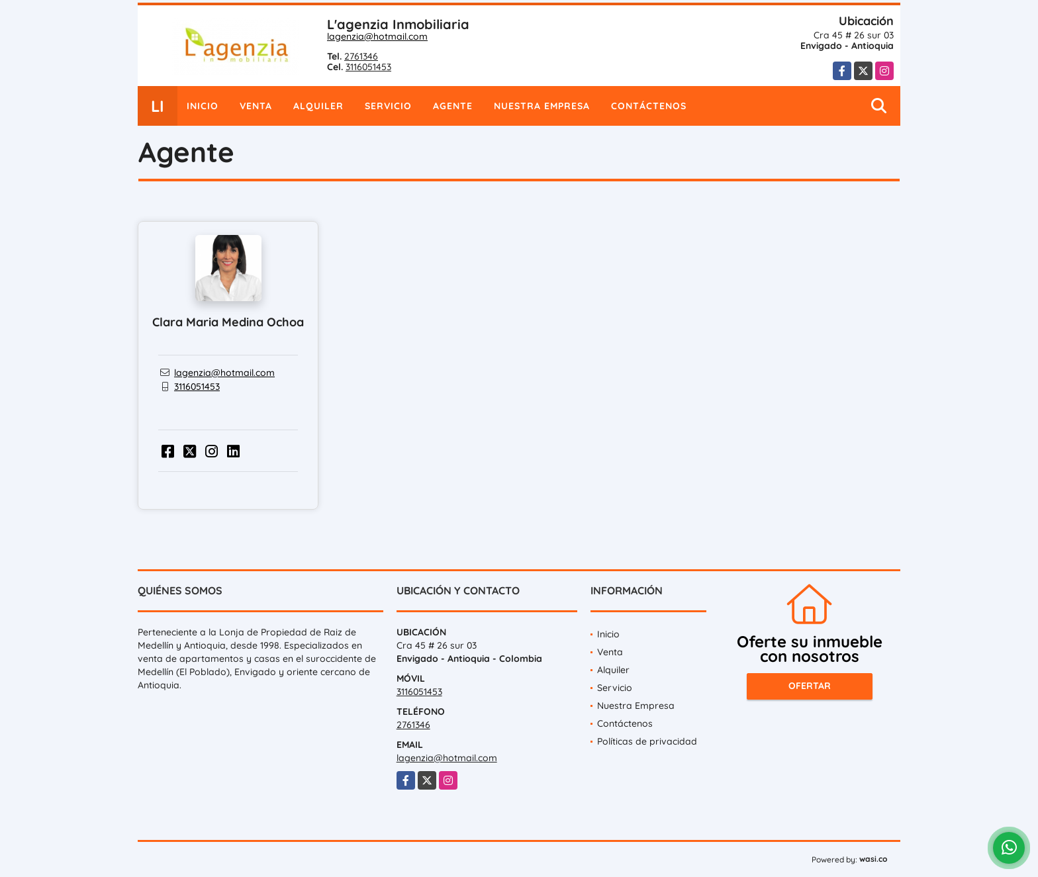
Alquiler (318, 106)
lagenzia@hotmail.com (377, 36)
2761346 (361, 56)
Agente (453, 106)
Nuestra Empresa (542, 106)
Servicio (388, 106)
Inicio (202, 106)
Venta (256, 106)
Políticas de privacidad (647, 741)
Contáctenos (648, 106)
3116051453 (368, 67)
